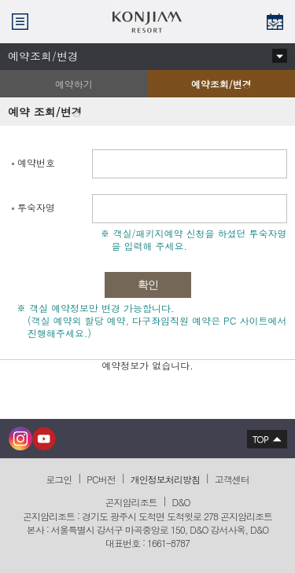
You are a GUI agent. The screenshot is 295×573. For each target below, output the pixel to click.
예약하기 (74, 83)
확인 (148, 285)
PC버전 (101, 479)
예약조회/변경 (200, 87)
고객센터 (232, 479)
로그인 (59, 479)
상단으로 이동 (262, 438)
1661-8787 (168, 542)
